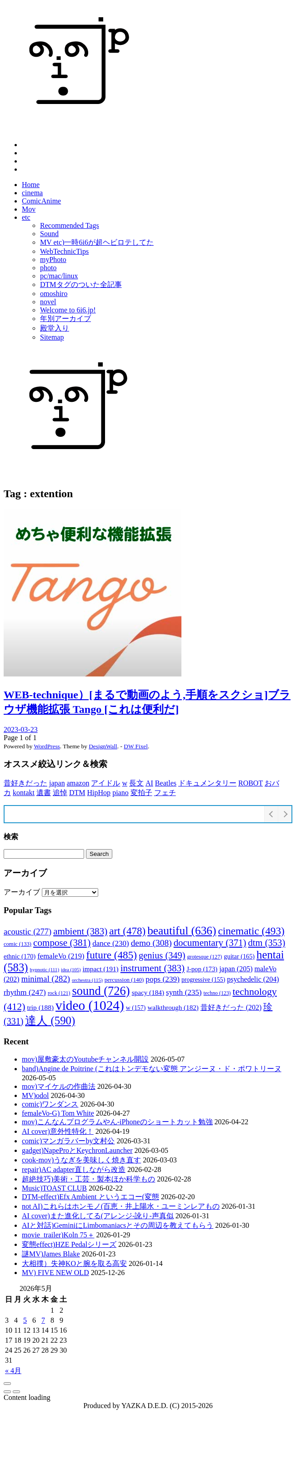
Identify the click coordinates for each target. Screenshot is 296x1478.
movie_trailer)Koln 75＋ (58, 1235)
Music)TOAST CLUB (54, 1188)
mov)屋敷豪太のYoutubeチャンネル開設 (85, 1059)
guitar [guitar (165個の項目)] (239, 956)
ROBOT (250, 783)
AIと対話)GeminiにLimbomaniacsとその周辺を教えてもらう (117, 1225)
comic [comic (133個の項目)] (17, 944)
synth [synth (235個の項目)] (184, 992)
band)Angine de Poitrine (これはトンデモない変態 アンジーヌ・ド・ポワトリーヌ (151, 1069)
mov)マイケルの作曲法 (58, 1086)
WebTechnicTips (64, 251)
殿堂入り (54, 328)
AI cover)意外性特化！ (58, 1131)
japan (57, 783)
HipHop (99, 792)
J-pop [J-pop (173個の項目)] (201, 969)
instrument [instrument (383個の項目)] (152, 968)
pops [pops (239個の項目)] (162, 979)
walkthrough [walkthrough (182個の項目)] (172, 1007)
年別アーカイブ (65, 318)
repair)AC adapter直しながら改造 (73, 1169)
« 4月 (13, 1370)
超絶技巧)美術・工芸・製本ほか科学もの (88, 1179)
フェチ (165, 792)
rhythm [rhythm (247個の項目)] (25, 992)
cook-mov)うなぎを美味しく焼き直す (81, 1160)
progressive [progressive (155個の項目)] (203, 979)
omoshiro (53, 293)
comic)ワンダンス (50, 1104)
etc (26, 217)
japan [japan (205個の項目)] (235, 969)
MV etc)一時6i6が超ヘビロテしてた (97, 242)
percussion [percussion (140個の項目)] (124, 979)
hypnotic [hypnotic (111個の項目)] (44, 969)
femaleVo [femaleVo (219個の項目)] (60, 956)
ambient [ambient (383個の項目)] (80, 931)
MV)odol (35, 1095)
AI (149, 783)
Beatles (165, 783)
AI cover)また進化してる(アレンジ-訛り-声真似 (98, 1216)
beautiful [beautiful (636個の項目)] (181, 930)
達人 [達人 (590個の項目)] (50, 1020)
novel (48, 302)
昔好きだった (25, 783)
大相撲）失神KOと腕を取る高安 (74, 1263)
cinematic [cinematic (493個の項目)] (251, 931)
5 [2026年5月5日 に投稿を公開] (25, 1320)
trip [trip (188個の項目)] (40, 1007)
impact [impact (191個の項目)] (101, 969)
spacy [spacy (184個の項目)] (148, 992)
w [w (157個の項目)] (136, 1007)
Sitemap (52, 337)
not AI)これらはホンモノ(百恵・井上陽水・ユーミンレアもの (121, 1206)
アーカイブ (22, 892)
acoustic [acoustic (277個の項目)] (27, 931)
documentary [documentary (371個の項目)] (210, 942)
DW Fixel (136, 746)
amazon (78, 783)
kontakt (24, 792)
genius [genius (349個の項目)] (162, 955)
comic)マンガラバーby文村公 (68, 1141)
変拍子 (141, 792)
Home (31, 184)
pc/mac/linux (59, 276)
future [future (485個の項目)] (111, 955)
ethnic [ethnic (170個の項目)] (19, 956)
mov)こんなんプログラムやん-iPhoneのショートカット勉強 (117, 1122)
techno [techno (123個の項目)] (217, 993)
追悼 (60, 792)
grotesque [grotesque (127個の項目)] (204, 957)
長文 (136, 783)
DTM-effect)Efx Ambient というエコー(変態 (90, 1197)
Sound (49, 233)
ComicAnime (41, 201)
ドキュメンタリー (207, 783)
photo (48, 268)
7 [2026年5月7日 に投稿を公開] (43, 1320)
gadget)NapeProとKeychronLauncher (77, 1150)
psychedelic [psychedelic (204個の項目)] (253, 979)
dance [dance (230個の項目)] (110, 943)
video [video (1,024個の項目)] (89, 1005)
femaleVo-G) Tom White (58, 1113)
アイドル (105, 783)
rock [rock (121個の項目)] (59, 993)
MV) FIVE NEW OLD (55, 1272)
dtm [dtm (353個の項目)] (267, 943)
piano (120, 792)
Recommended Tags (69, 225)
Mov (28, 209)
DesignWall (103, 746)
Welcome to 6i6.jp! (68, 310)
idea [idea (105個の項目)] (71, 969)
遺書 (43, 792)
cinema (32, 193)
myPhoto (53, 259)
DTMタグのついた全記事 (81, 284)
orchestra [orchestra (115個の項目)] (87, 980)
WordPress (47, 746)
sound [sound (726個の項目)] (101, 991)
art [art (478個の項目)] (127, 931)
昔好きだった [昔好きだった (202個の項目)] (231, 1007)
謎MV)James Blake (51, 1254)
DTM (77, 792)
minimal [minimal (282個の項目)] (45, 979)
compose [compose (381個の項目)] (61, 942)
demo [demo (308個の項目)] (151, 943)
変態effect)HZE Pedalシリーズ (69, 1244)
